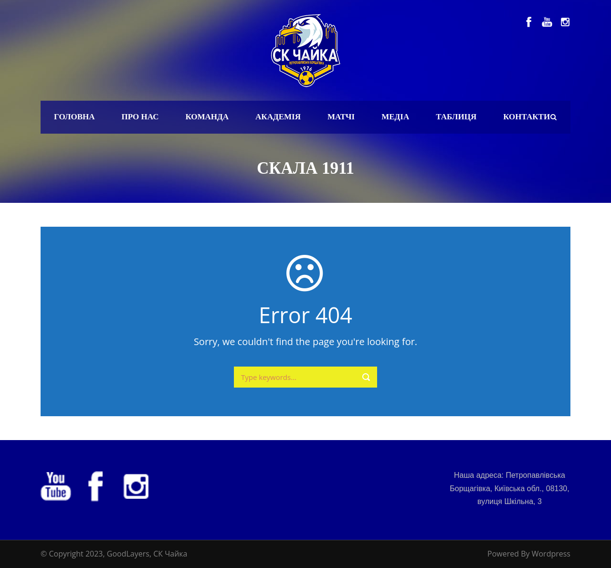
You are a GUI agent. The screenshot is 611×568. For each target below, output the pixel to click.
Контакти (526, 116)
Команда (207, 116)
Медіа (395, 116)
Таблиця (456, 116)
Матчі (341, 116)
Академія (278, 116)
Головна (74, 116)
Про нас (140, 116)
